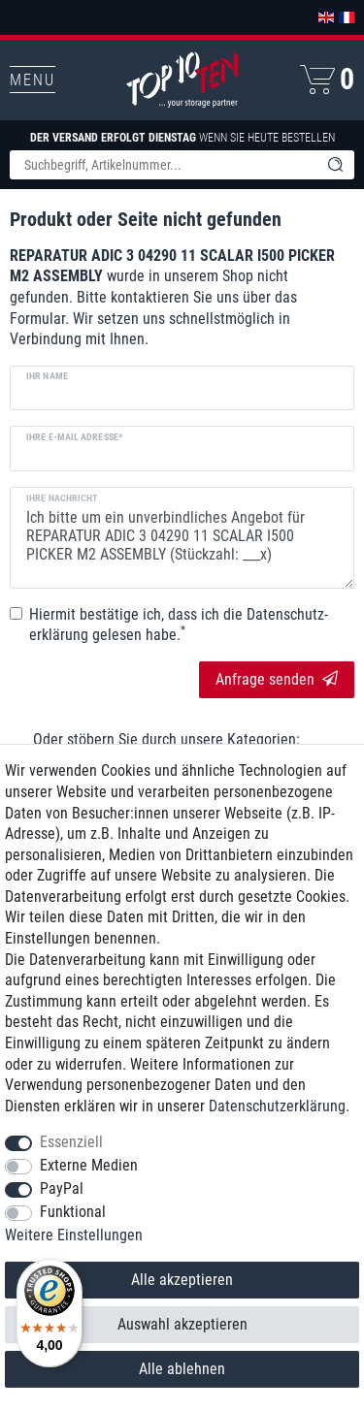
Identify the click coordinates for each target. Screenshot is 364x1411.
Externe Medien (89, 1165)
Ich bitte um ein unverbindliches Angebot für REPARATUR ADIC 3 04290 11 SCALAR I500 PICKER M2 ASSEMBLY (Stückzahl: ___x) (182, 537)
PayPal (61, 1188)
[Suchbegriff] (162, 164)
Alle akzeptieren (182, 1279)
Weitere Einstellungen (74, 1235)
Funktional (73, 1212)
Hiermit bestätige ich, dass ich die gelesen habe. (178, 625)
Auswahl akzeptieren (182, 1324)
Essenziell (71, 1142)
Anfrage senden (276, 679)
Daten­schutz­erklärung (277, 1106)
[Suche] (334, 164)
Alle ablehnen (182, 1369)
